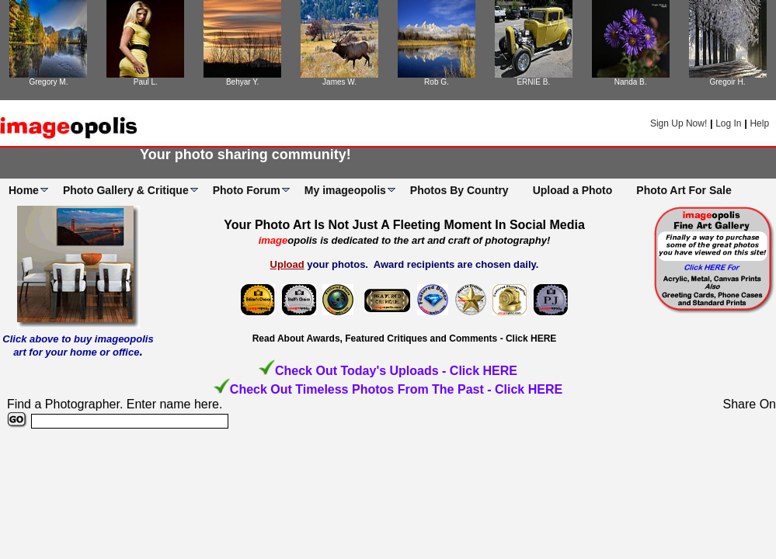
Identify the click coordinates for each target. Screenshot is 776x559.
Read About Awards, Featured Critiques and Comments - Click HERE (404, 338)
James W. (339, 82)
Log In (728, 123)
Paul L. (146, 82)
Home (24, 190)
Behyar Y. (242, 82)
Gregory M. (48, 82)
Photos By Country (459, 190)
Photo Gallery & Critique (126, 190)
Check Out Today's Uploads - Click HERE (396, 370)
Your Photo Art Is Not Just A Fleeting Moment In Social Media (404, 224)
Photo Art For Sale (683, 190)
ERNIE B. (533, 82)
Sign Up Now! (678, 123)
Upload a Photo (573, 190)
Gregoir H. (728, 82)
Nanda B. (630, 82)
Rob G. (436, 82)
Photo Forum (246, 190)
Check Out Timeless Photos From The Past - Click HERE (396, 389)
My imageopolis (345, 190)
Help (759, 123)
